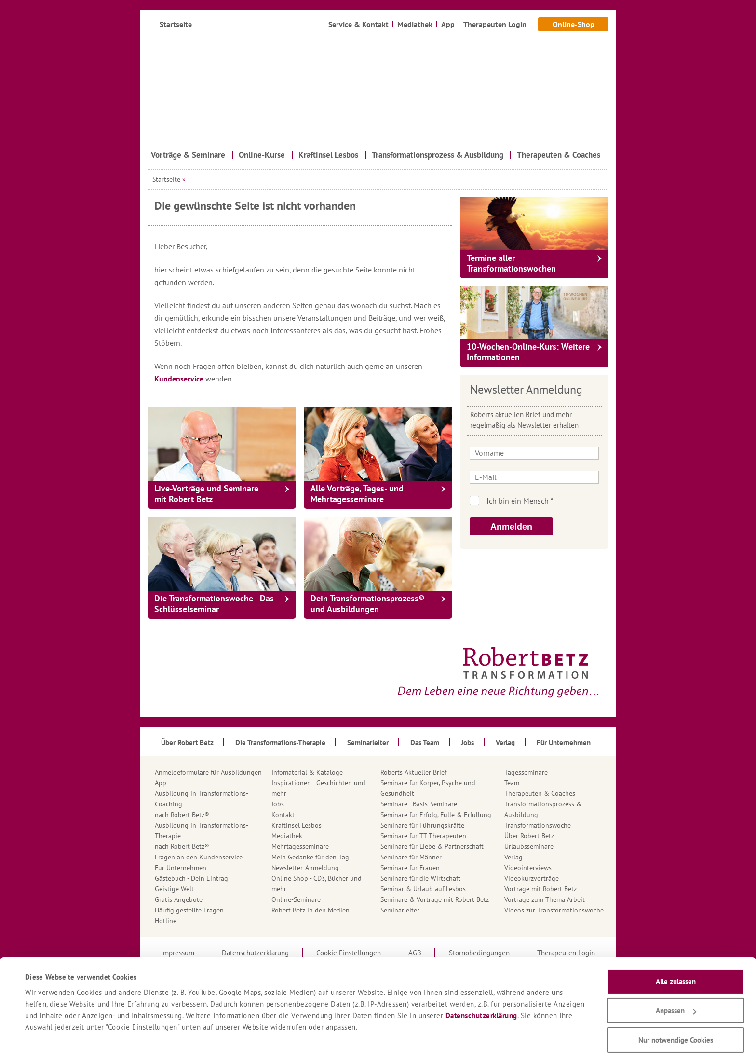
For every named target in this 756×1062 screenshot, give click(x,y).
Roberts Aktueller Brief (413, 772)
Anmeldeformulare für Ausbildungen (208, 772)
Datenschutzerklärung (481, 1013)
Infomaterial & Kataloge (307, 772)
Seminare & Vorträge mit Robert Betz (434, 899)
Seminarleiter (399, 910)
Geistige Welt (174, 889)
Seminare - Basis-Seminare (418, 804)
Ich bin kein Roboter (547, 500)
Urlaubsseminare (529, 846)
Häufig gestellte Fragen (189, 910)
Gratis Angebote (178, 899)
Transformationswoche (537, 825)
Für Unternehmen (180, 867)
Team (511, 782)
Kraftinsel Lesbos (296, 825)
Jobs (277, 804)
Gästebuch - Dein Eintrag (191, 878)
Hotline (165, 920)
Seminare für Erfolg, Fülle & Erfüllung (435, 814)
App (160, 782)
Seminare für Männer (411, 857)
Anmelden (511, 526)
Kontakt (283, 814)
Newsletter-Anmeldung (305, 867)
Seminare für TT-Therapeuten (423, 835)
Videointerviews (528, 867)
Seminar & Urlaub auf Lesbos (423, 889)
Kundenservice (179, 378)
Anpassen (676, 1008)
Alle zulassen (676, 979)
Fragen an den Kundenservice (199, 857)
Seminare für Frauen (410, 867)
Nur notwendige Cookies (675, 1037)
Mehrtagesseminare (300, 846)
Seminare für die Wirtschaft (420, 878)
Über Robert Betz (529, 835)
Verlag (513, 857)
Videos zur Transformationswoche (554, 910)
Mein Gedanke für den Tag (310, 857)
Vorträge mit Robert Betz (540, 889)
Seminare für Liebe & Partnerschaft (432, 846)
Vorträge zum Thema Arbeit (544, 899)
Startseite (166, 179)
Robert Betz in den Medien (310, 910)
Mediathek (286, 835)
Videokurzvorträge (531, 878)
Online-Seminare (296, 899)
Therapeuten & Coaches (539, 793)
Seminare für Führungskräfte (422, 825)
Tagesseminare (526, 772)
